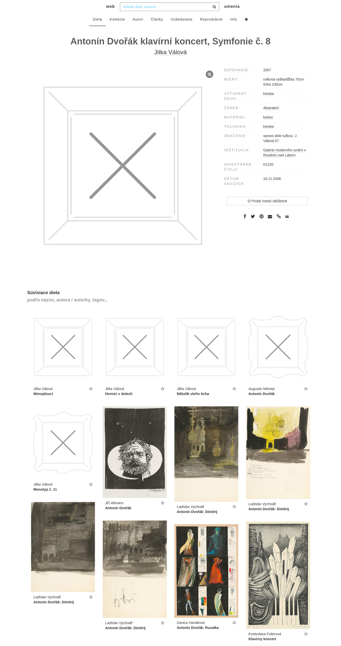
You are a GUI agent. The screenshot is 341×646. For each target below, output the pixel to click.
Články (157, 29)
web (110, 16)
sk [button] (306, 8)
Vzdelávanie (181, 29)
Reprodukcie (211, 29)
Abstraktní (271, 118)
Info (233, 29)
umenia (232, 16)
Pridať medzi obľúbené (267, 211)
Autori (138, 29)
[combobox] (169, 17)
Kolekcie (117, 29)
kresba (268, 137)
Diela (97, 29)
